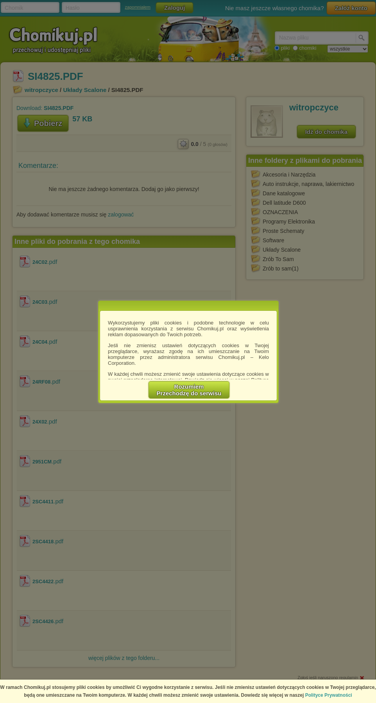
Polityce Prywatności (328, 695)
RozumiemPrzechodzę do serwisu (189, 390)
